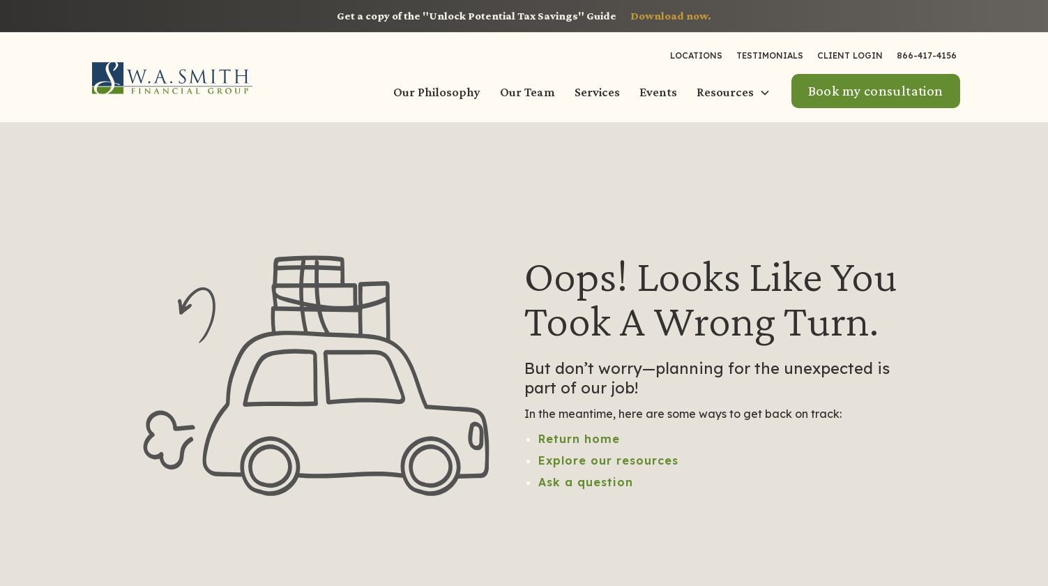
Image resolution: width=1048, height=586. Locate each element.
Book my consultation (875, 90)
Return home (579, 439)
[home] (172, 77)
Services (597, 92)
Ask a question (585, 482)
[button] (735, 92)
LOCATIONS (696, 55)
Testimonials (769, 55)
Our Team (527, 92)
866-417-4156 (927, 55)
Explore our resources (608, 460)
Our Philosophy (436, 92)
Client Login (850, 55)
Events (658, 92)
